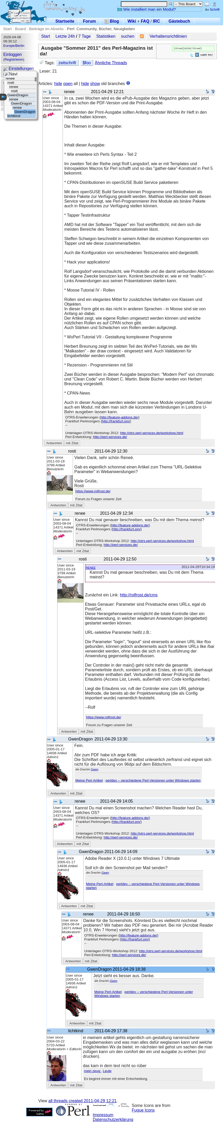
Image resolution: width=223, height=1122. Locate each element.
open (68, 83)
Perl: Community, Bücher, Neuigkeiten (101, 29)
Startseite (64, 21)
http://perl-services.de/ (110, 437)
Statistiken (105, 36)
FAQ (145, 21)
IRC (156, 21)
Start (7, 29)
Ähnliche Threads (111, 63)
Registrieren (13, 59)
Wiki (132, 21)
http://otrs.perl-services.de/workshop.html (151, 433)
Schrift (212, 9)
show (95, 83)
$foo (87, 63)
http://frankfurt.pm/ (116, 421)
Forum (89, 21)
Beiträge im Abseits (46, 29)
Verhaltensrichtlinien (168, 36)
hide (58, 83)
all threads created (82, 1101)
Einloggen (12, 54)
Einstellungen (18, 68)
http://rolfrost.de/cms (139, 595)
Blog (111, 21)
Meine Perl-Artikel (89, 780)
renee (91, 567)
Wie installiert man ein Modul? (146, 9)
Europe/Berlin (13, 46)
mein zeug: (92, 1071)
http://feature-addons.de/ (119, 417)
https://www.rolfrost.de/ (92, 491)
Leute (107, 1071)
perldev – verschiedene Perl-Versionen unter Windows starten (153, 780)
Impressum (103, 1115)
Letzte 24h (65, 36)
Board (20, 29)
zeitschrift (67, 63)
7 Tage (84, 36)
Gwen (94, 769)
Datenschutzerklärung (113, 1119)
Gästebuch (179, 21)
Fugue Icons (143, 1110)
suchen (127, 36)
